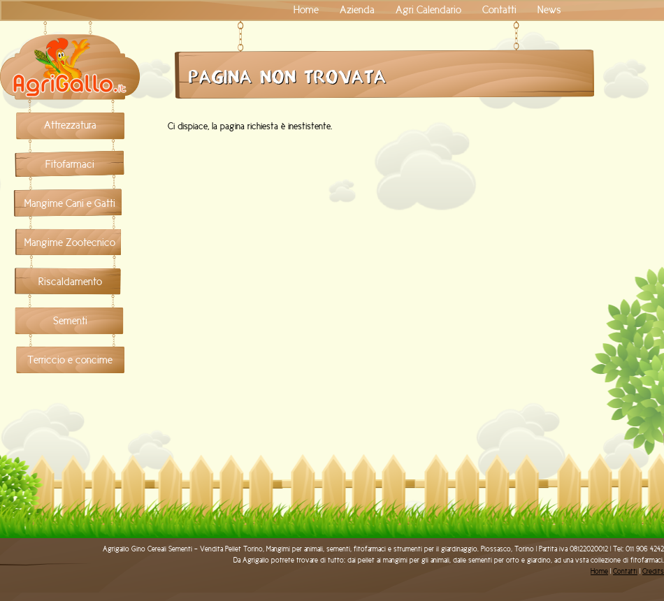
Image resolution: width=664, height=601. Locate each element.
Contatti (499, 9)
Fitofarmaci (69, 164)
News (549, 9)
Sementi (70, 320)
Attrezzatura (70, 125)
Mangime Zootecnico (69, 242)
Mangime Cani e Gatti (69, 203)
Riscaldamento (70, 281)
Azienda (357, 9)
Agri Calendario (428, 9)
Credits (653, 571)
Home (306, 9)
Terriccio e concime (70, 360)
